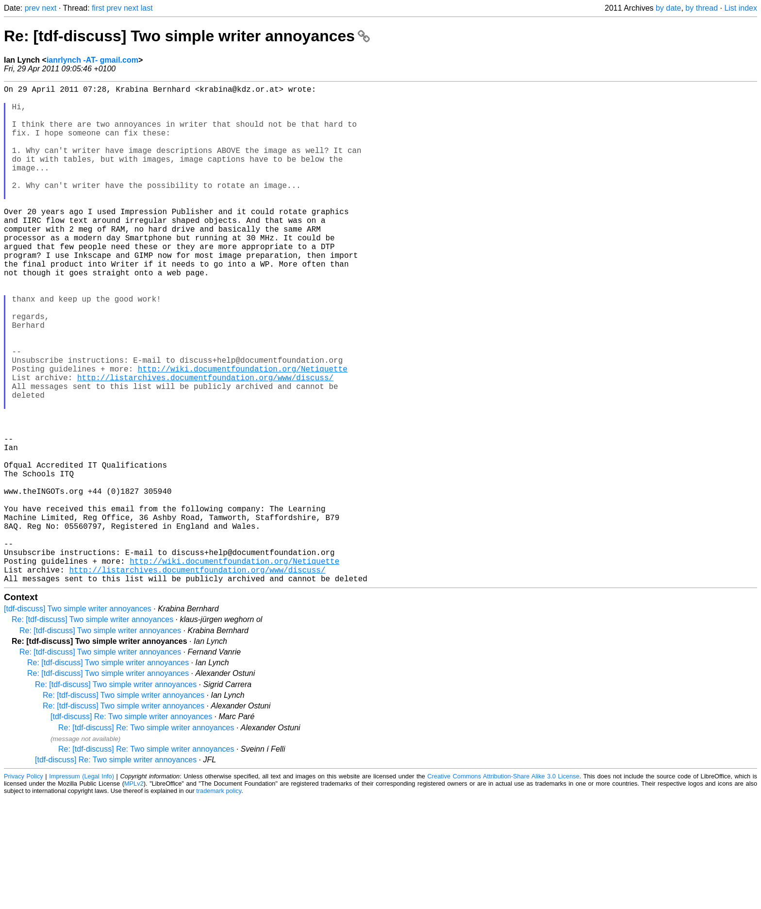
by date (668, 8)
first (98, 8)
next (49, 8)
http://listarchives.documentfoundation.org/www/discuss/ (205, 443)
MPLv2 (134, 894)
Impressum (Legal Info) (81, 887)
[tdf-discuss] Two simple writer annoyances (77, 719)
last (147, 8)
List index (740, 8)
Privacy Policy (23, 887)
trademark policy (218, 901)
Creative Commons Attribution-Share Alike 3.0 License (503, 887)
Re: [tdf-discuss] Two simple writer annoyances (187, 36)
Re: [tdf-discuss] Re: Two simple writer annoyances (146, 838)
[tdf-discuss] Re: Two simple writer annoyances (131, 827)
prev (32, 8)
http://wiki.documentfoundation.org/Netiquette (242, 432)
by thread (701, 8)
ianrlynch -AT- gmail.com (92, 60)
